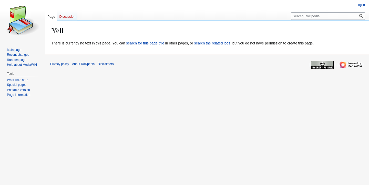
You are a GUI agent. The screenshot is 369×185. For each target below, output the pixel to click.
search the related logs (212, 43)
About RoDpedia (83, 64)
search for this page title (145, 43)
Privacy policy (59, 64)
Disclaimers (106, 64)
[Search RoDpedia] (328, 16)
